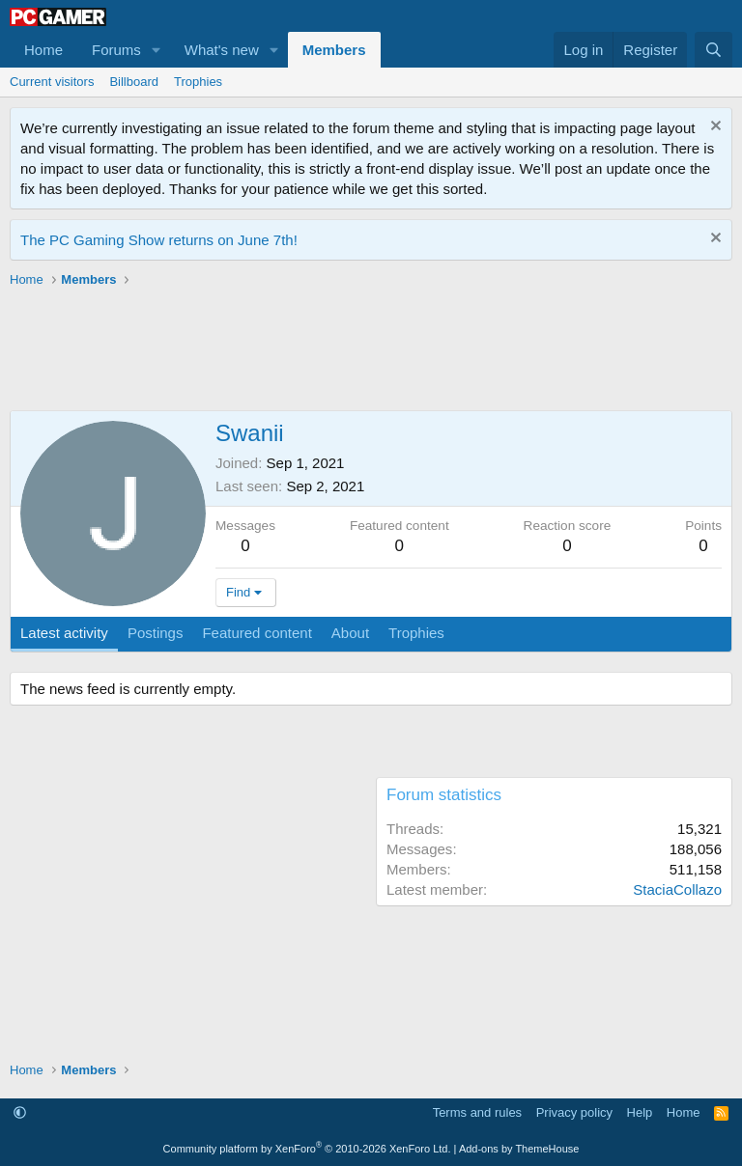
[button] (156, 50)
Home (43, 50)
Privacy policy (574, 1112)
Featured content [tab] (256, 633)
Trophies (198, 81)
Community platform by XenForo (307, 1148)
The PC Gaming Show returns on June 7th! (159, 240)
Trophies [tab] (416, 633)
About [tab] (350, 633)
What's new (222, 50)
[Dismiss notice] (713, 128)
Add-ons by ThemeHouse (519, 1148)
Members (334, 50)
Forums (116, 50)
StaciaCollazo (677, 889)
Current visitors (52, 81)
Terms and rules (477, 1112)
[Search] (713, 50)
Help (640, 1112)
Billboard (133, 81)
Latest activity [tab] (64, 633)
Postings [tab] (156, 633)
